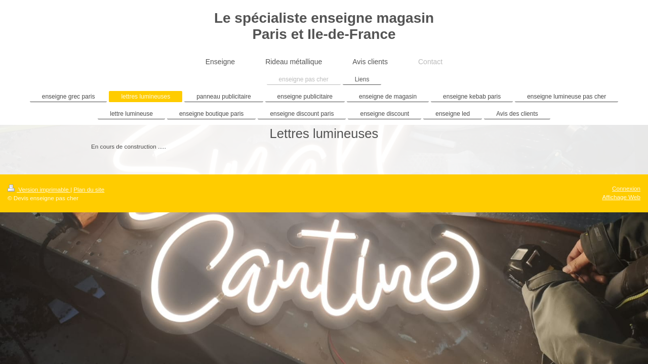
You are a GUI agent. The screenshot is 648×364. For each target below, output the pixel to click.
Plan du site (88, 189)
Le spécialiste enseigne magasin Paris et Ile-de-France (324, 26)
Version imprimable (39, 189)
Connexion (626, 188)
